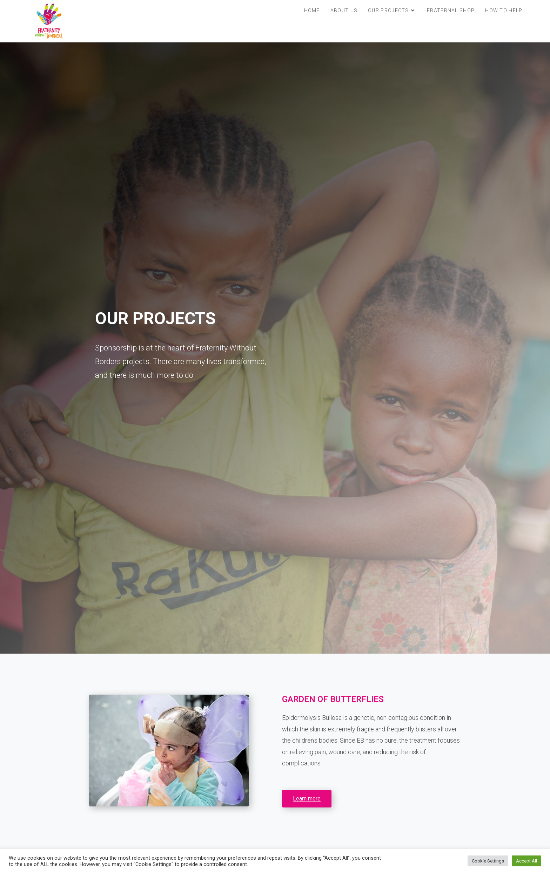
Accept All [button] (526, 861)
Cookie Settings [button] (488, 861)
